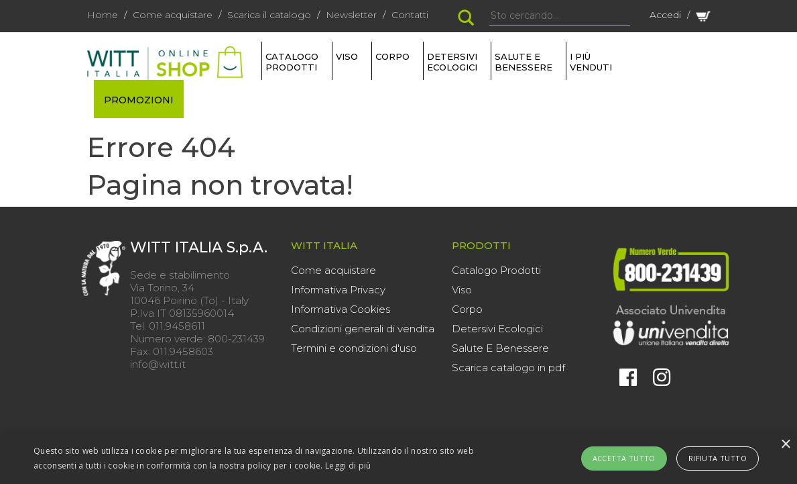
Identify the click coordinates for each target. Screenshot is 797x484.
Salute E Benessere (500, 348)
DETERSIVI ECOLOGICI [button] (452, 61)
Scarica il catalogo (269, 15)
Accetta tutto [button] (624, 458)
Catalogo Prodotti (496, 270)
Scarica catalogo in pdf (508, 367)
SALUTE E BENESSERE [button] (523, 61)
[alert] (398, 458)
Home (102, 15)
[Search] (559, 16)
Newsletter (351, 15)
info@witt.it (158, 364)
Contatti (409, 15)
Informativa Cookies (340, 309)
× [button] (785, 445)
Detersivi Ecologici (497, 328)
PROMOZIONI (139, 100)
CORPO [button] (392, 56)
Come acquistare (172, 15)
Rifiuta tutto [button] (717, 458)
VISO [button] (347, 56)
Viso (462, 289)
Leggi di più (348, 465)
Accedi (665, 15)
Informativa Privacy (338, 289)
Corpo (467, 309)
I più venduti (591, 61)
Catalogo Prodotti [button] (291, 61)
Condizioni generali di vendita (362, 328)
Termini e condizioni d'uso (354, 348)
